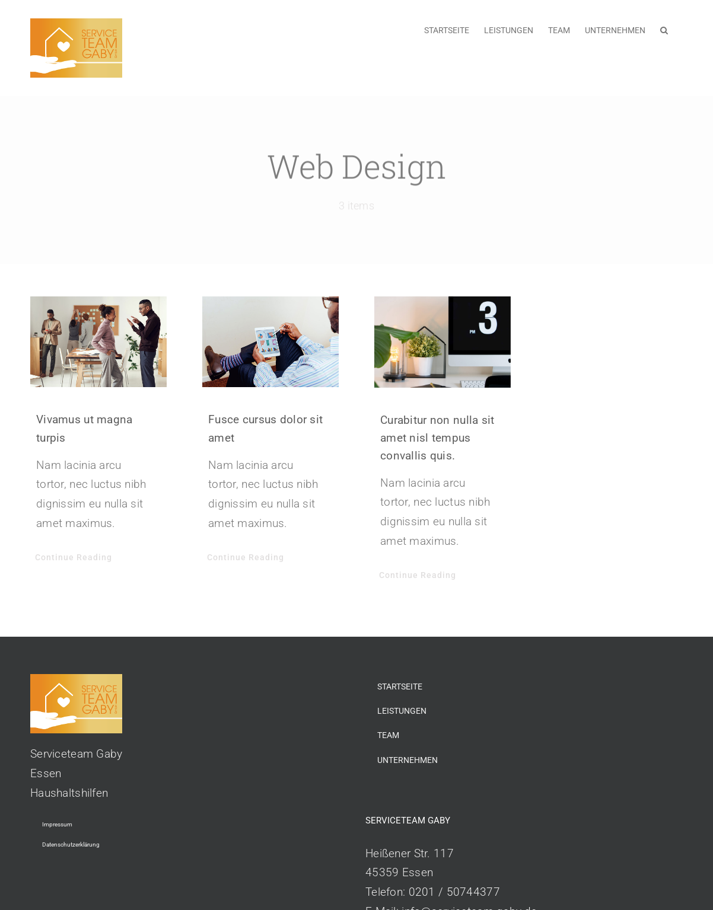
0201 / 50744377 (454, 892)
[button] (664, 29)
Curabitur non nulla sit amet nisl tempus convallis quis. (437, 437)
